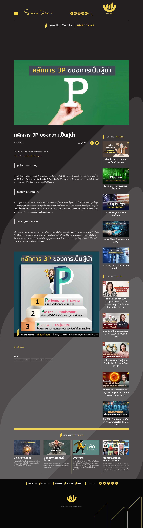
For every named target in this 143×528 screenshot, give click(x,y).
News (79, 483)
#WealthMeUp (19, 347)
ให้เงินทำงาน (45, 483)
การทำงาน (18, 360)
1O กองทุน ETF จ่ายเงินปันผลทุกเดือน (116, 267)
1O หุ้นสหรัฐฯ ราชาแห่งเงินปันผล (116, 214)
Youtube (30, 155)
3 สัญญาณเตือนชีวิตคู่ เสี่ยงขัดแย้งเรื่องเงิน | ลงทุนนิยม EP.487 (116, 363)
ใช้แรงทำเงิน (49, 360)
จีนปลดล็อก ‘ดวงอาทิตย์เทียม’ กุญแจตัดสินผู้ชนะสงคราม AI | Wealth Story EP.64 (116, 392)
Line (24, 155)
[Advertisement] (71, 45)
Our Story (91, 483)
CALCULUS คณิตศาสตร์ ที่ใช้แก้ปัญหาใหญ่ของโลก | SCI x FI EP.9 (116, 422)
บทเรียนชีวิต (35, 360)
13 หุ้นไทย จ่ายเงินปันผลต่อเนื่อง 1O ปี (115, 187)
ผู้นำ (42, 360)
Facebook (17, 155)
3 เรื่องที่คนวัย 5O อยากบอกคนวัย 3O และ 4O (115, 161)
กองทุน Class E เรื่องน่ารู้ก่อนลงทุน (116, 240)
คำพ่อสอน (58, 483)
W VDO (69, 483)
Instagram (37, 155)
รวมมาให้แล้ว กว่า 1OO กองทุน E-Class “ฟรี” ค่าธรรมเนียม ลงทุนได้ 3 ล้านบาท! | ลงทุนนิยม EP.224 (116, 303)
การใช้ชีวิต (26, 360)
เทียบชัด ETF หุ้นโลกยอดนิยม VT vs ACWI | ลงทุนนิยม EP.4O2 (115, 334)
